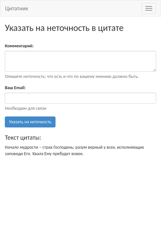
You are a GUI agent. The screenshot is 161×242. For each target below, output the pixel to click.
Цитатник (16, 8)
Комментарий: (19, 46)
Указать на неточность (30, 122)
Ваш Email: (15, 87)
